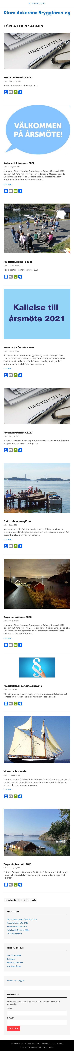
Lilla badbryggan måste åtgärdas (22, 919)
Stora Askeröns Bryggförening (37, 13)
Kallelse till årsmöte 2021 (19, 347)
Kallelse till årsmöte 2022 (19, 163)
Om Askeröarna (14, 966)
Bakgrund (11, 959)
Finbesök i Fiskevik (15, 771)
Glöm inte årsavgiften (17, 521)
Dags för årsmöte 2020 (18, 617)
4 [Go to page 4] (28, 900)
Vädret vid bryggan (15, 980)
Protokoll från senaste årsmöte (23, 686)
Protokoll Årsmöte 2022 (18, 77)
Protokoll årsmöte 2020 (18, 432)
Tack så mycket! (14, 933)
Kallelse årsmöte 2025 (17, 926)
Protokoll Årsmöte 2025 (17, 923)
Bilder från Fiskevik (15, 962)
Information (9, 73)
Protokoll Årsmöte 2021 (18, 262)
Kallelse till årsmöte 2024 (18, 930)
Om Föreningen (14, 955)
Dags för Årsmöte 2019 (17, 864)
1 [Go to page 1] (18, 900)
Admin (6, 81)
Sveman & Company (45, 1047)
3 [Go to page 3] (24, 900)
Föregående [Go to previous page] (10, 900)
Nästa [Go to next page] (33, 900)
